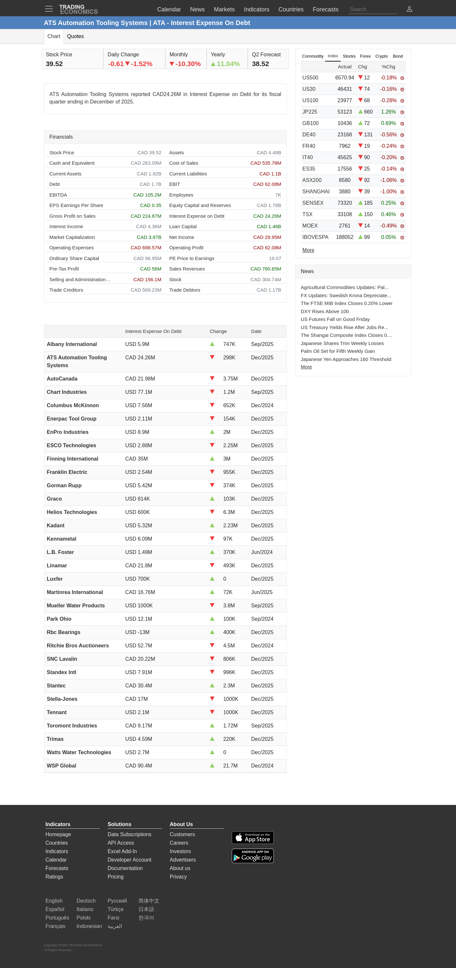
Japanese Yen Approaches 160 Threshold (346, 359)
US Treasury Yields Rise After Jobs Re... (344, 327)
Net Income (181, 237)
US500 (310, 77)
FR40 (308, 146)
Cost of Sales (183, 163)
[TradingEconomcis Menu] (51, 9)
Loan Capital (183, 226)
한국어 (146, 917)
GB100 (310, 123)
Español (55, 909)
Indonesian (89, 926)
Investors (180, 851)
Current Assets (65, 173)
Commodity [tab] (313, 56)
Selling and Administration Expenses (80, 279)
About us (180, 868)
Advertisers (183, 860)
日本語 (146, 909)
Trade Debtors (184, 290)
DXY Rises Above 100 (325, 311)
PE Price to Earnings (191, 258)
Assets (176, 152)
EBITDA (58, 195)
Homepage (58, 834)
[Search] (372, 9)
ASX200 (312, 180)
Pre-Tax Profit (64, 268)
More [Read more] (308, 250)
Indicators (57, 851)
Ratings (54, 876)
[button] (409, 10)
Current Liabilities (188, 173)
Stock (175, 279)
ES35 (308, 169)
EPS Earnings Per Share (76, 205)
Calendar (56, 860)
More (306, 366)
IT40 (307, 157)
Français (56, 926)
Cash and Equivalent (72, 163)
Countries (57, 843)
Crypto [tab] (381, 56)
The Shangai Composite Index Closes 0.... (346, 335)
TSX (307, 214)
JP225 (309, 112)
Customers (182, 834)
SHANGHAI (316, 191)
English (54, 901)
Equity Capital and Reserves (200, 205)
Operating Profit (186, 247)
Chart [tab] (54, 36)
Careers (179, 843)
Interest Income (66, 226)
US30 (309, 89)
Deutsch (86, 901)
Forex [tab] (365, 56)
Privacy (178, 876)
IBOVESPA (315, 237)
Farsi (113, 917)
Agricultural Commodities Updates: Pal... (345, 287)
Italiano (85, 909)
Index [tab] (333, 55)
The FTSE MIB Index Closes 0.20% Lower (347, 303)
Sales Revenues (187, 268)
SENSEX (313, 203)
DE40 (309, 134)
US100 (310, 100)
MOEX (310, 225)
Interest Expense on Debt (196, 216)
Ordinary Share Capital (74, 258)
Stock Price (62, 152)
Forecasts (57, 868)
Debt (55, 184)
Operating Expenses (72, 247)
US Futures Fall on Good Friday (335, 319)
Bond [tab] (398, 56)
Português (57, 917)
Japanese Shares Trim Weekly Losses (342, 343)
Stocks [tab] (349, 56)
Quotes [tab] (75, 36)
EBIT (174, 184)
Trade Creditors (66, 290)
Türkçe (116, 909)
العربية (115, 926)
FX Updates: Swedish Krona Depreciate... (346, 295)
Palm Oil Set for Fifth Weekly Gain (338, 351)
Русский (117, 901)
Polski (84, 917)
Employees (181, 195)
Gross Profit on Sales (73, 216)
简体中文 (149, 901)
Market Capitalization (72, 237)
